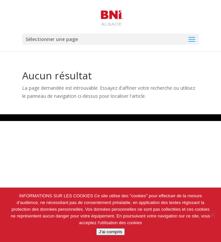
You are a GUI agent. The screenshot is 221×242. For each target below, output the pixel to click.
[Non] (212, 214)
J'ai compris (110, 231)
